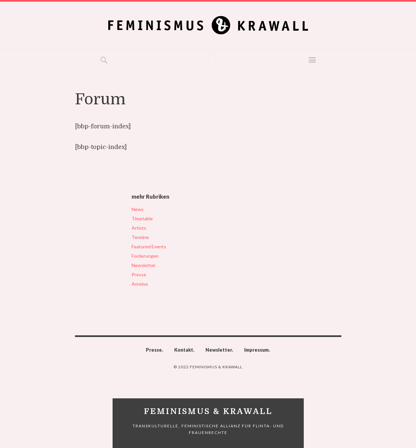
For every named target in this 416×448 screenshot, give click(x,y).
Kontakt (183, 350)
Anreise (140, 284)
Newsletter (144, 265)
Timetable (142, 218)
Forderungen (145, 256)
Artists (139, 228)
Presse (139, 274)
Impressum (256, 350)
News (138, 209)
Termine (140, 237)
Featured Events (149, 246)
